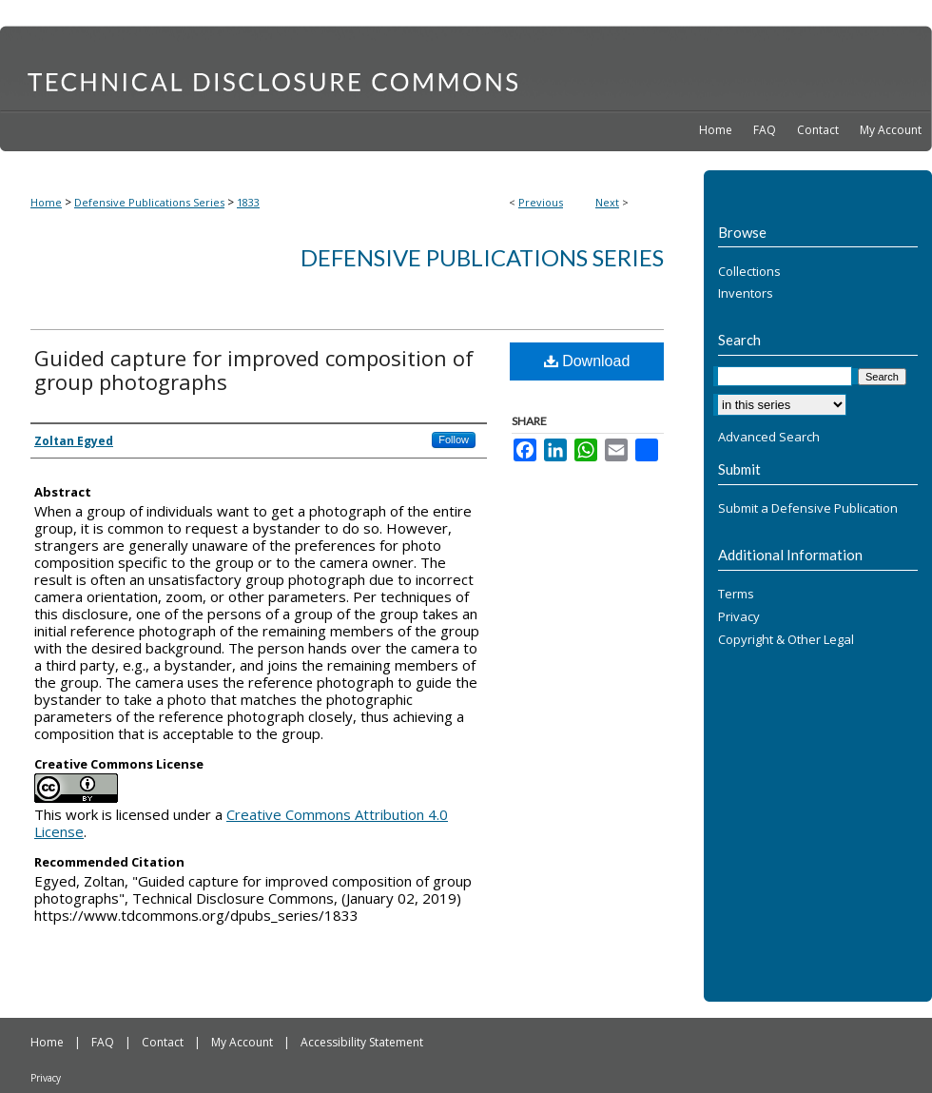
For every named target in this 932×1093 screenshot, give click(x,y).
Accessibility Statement (362, 1042)
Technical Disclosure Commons (466, 67)
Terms (736, 594)
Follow (453, 439)
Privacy (739, 617)
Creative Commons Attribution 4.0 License (241, 823)
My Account (243, 1042)
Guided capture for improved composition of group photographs (254, 369)
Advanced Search (769, 436)
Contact (164, 1042)
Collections (749, 272)
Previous (540, 202)
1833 (248, 202)
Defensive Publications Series (149, 202)
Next (607, 202)
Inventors (745, 294)
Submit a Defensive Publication (808, 509)
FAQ (104, 1042)
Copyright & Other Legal (786, 640)
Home (46, 202)
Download (587, 361)
